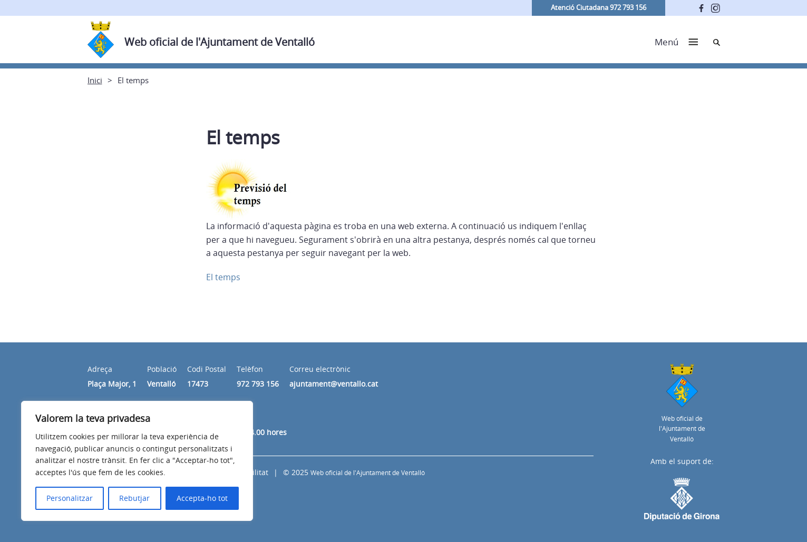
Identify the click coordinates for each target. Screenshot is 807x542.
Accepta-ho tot (202, 498)
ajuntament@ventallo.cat (333, 384)
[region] (137, 461)
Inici (94, 80)
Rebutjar (134, 498)
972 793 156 (258, 384)
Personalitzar (69, 498)
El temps (223, 277)
